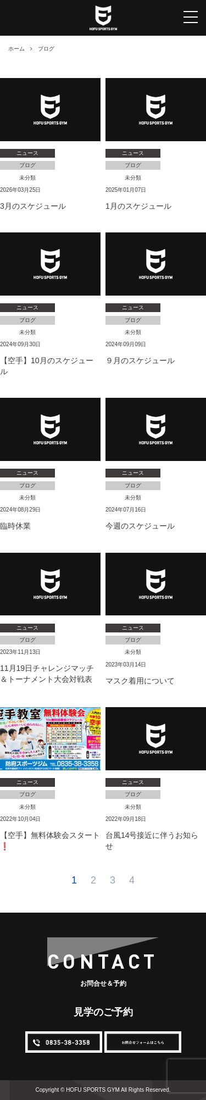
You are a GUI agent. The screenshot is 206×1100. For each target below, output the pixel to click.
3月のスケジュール (33, 206)
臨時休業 (15, 525)
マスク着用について (140, 680)
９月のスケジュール (140, 360)
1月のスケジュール (138, 206)
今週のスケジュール (140, 525)
